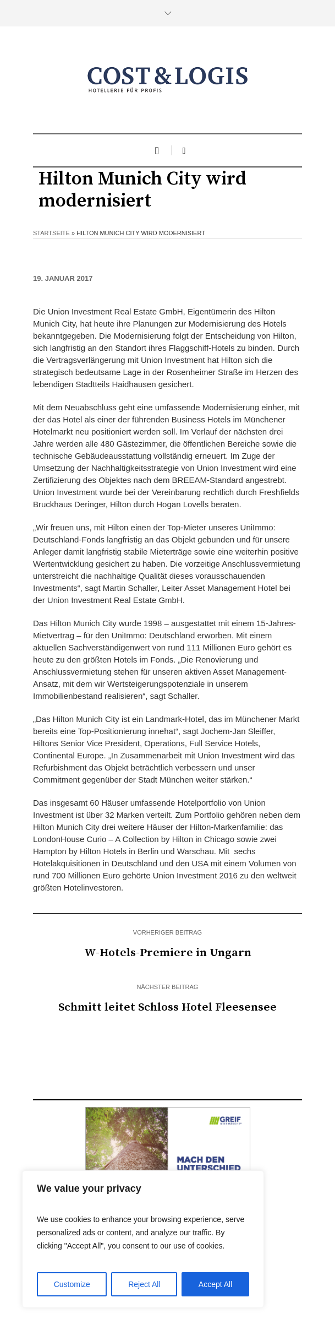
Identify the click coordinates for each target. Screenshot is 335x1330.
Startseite (51, 233)
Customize (72, 1284)
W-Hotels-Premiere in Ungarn (167, 953)
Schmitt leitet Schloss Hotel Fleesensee (167, 1007)
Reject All (144, 1284)
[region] (143, 1239)
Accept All (215, 1284)
